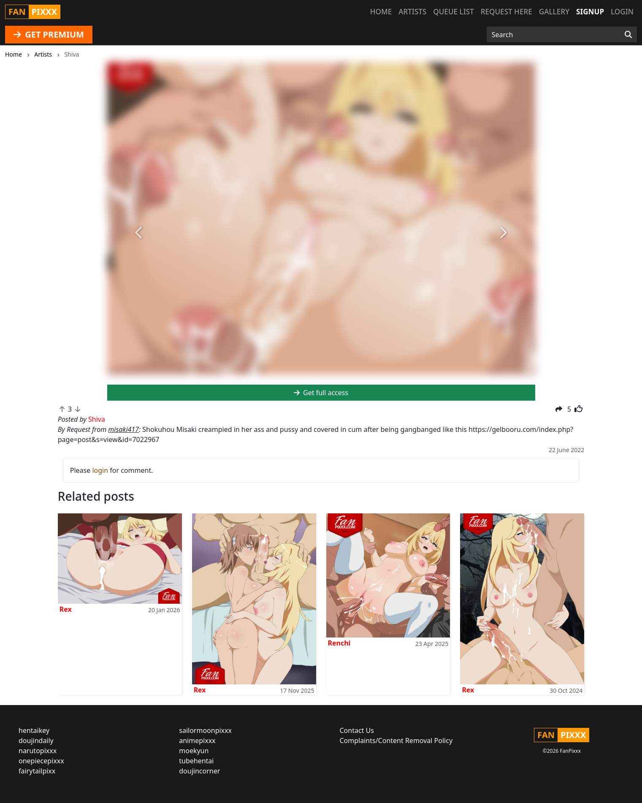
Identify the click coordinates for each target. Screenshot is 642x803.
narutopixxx (38, 750)
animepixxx (197, 740)
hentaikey (34, 730)
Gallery (554, 11)
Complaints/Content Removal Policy (396, 740)
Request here (506, 11)
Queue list (453, 11)
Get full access (321, 392)
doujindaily (36, 740)
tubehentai (196, 760)
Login (622, 11)
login (100, 470)
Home (381, 11)
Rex (66, 609)
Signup (590, 11)
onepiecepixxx (41, 760)
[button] (139, 233)
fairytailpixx (37, 771)
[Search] (628, 35)
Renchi (339, 643)
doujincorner (199, 771)
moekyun (194, 750)
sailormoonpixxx (205, 730)
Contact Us (357, 730)
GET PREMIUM (49, 34)
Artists (412, 11)
